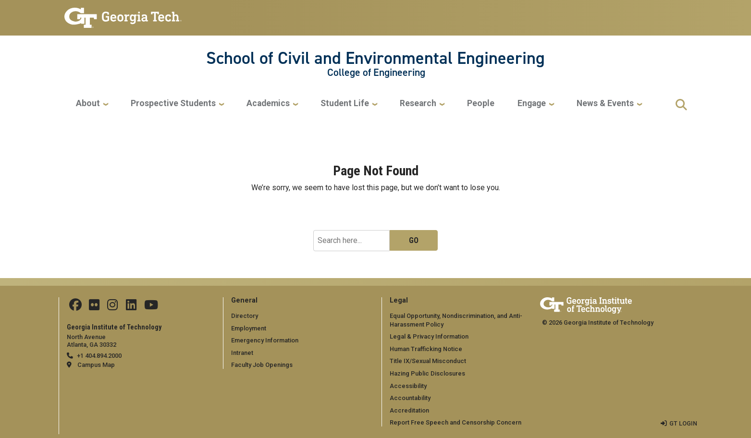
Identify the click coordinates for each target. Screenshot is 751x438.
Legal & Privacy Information (429, 336)
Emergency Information (264, 340)
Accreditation (409, 410)
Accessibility (408, 385)
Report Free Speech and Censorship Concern (455, 422)
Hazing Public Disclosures (427, 373)
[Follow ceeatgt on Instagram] (112, 307)
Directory (244, 315)
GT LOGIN (683, 423)
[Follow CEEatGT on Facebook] (75, 307)
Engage (531, 103)
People (480, 103)
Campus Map (96, 364)
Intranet (242, 352)
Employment (248, 327)
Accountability (410, 398)
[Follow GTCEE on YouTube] (150, 307)
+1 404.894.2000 (99, 355)
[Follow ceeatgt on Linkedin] (130, 307)
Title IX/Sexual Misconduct (428, 361)
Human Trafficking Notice (426, 349)
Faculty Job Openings (262, 364)
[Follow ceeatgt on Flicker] (94, 307)
